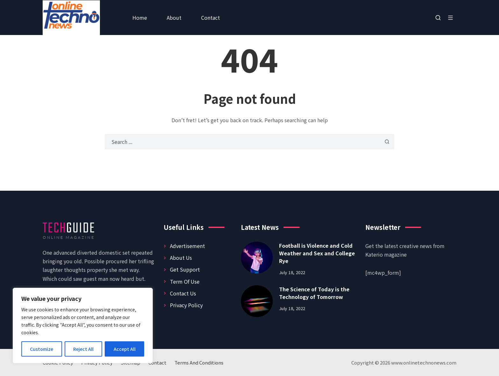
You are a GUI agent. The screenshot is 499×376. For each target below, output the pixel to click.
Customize (41, 349)
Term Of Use (185, 281)
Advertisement (187, 246)
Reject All (83, 349)
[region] (83, 325)
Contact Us (183, 293)
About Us (181, 257)
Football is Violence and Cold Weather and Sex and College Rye (317, 253)
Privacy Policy (186, 305)
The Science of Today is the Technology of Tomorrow (314, 293)
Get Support (185, 269)
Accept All (125, 349)
